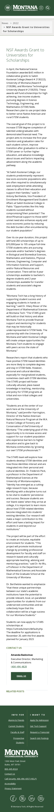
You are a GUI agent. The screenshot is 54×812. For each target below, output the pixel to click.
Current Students (16, 726)
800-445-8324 (11, 769)
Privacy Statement (13, 788)
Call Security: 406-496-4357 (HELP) (21, 778)
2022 (16, 23)
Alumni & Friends (16, 720)
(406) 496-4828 (19, 666)
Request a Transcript (39, 732)
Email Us (21, 676)
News (5, 23)
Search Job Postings (39, 738)
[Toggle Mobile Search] (47, 8)
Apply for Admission (39, 720)
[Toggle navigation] (41, 8)
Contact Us (10, 774)
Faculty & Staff (17, 732)
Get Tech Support (38, 726)
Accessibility (10, 783)
